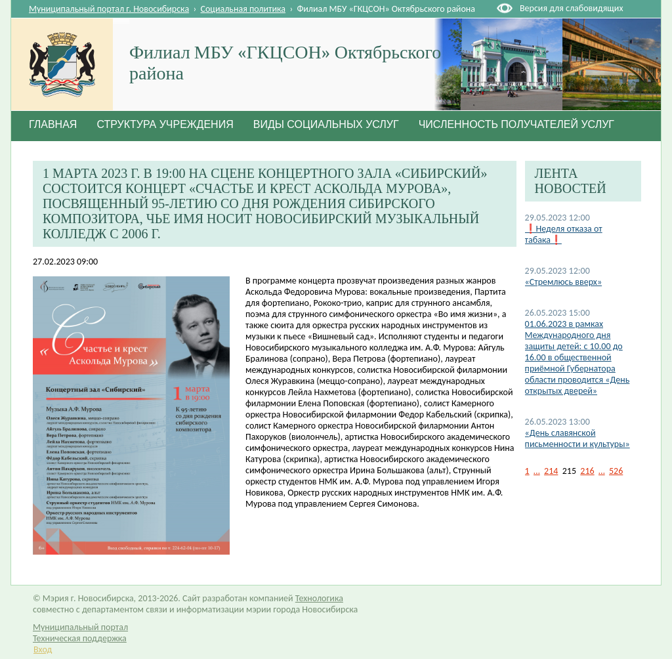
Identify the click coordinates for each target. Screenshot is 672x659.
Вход (42, 649)
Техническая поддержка (80, 638)
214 (551, 471)
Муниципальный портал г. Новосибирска (109, 8)
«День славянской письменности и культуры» (577, 438)
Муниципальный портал (80, 627)
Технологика (319, 598)
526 (616, 471)
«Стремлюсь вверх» (563, 281)
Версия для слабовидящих (571, 8)
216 (587, 471)
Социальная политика (243, 8)
